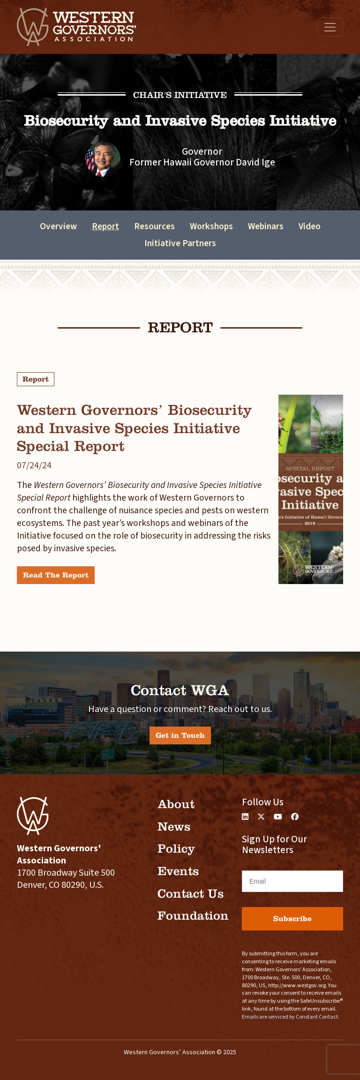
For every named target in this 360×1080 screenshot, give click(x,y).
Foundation (193, 915)
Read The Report (56, 574)
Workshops (211, 226)
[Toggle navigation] (330, 27)
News (174, 826)
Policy (176, 848)
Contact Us (191, 893)
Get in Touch (180, 735)
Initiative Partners (180, 243)
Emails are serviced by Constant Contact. (290, 1017)
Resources (154, 226)
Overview (58, 226)
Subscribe (292, 918)
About (176, 804)
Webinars (266, 226)
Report (105, 226)
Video (310, 226)
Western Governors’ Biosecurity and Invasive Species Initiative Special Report (134, 428)
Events (178, 871)
